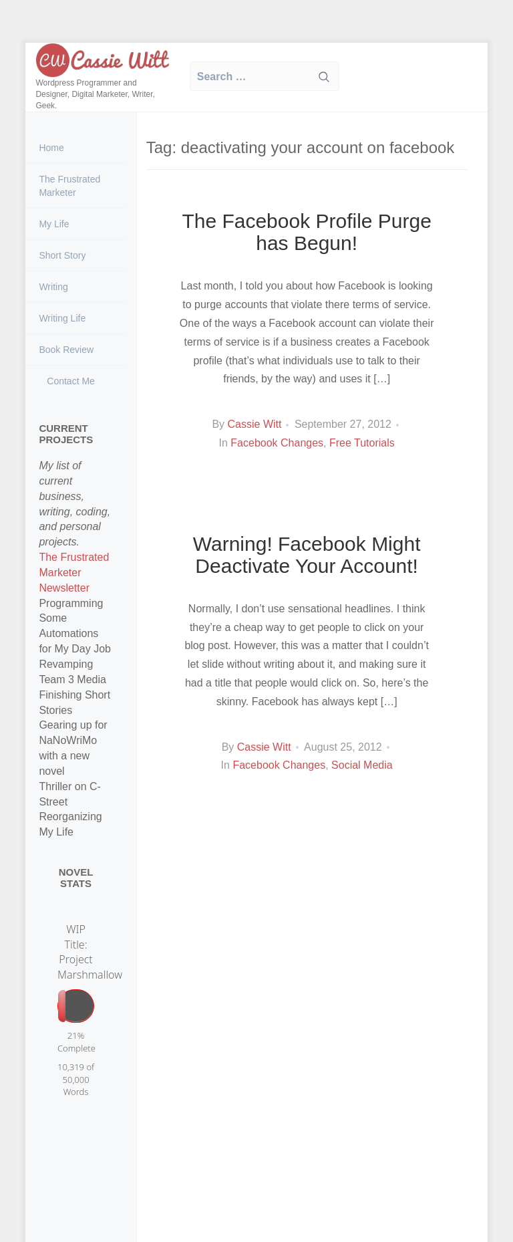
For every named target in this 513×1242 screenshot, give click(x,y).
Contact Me (69, 381)
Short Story (62, 255)
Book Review (66, 349)
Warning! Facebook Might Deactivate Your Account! (307, 555)
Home (51, 147)
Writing (53, 286)
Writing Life (62, 318)
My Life (54, 224)
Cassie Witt (255, 424)
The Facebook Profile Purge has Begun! (307, 232)
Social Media (362, 765)
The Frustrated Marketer (69, 186)
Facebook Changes (276, 443)
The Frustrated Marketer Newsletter (74, 572)
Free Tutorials (362, 443)
